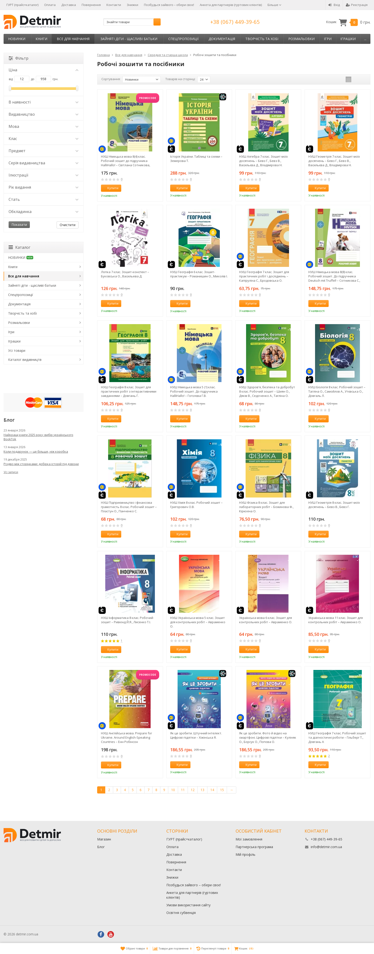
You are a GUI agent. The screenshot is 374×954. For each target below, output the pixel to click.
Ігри (328, 38)
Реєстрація (357, 5)
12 (193, 790)
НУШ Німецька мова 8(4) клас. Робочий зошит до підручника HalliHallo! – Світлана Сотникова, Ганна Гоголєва (125, 160)
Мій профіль (245, 854)
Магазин (104, 839)
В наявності (44, 102)
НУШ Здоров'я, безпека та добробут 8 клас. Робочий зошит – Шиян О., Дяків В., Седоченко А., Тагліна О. (267, 391)
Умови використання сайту (188, 905)
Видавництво (44, 114)
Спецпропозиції (183, 38)
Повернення (91, 5)
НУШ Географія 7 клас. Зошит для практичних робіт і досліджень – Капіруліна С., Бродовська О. (264, 276)
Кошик (348, 22)
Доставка (68, 5)
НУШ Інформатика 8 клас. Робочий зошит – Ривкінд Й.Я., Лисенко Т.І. (127, 620)
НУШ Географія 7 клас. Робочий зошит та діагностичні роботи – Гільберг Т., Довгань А (337, 737)
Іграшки (348, 38)
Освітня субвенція (181, 912)
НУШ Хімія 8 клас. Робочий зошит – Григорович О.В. (196, 504)
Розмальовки (301, 38)
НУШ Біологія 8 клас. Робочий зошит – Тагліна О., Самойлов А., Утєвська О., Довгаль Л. (336, 391)
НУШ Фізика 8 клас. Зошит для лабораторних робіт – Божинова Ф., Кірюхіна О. (266, 506)
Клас (44, 138)
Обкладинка (44, 211)
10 (173, 790)
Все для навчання (73, 38)
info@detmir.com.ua (326, 847)
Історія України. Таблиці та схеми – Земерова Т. (196, 158)
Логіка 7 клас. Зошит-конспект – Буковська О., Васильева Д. (125, 274)
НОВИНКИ (16, 38)
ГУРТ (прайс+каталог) (22, 5)
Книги (41, 38)
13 (202, 790)
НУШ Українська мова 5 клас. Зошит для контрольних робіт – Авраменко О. (197, 622)
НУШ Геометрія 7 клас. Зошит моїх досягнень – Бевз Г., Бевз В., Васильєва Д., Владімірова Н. (334, 160)
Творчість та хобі (261, 38)
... (365, 38)
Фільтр (18, 58)
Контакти (113, 5)
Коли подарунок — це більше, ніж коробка (36, 451)
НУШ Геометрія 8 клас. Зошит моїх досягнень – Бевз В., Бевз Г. (334, 504)
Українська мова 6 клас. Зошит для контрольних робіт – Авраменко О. (265, 620)
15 (222, 790)
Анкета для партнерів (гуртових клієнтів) (231, 5)
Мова (44, 126)
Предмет (44, 150)
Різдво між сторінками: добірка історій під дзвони (41, 464)
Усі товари (16, 350)
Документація (222, 38)
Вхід (334, 5)
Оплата (50, 5)
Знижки (132, 5)
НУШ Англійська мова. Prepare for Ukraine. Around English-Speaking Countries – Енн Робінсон (126, 737)
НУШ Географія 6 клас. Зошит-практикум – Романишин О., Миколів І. (199, 274)
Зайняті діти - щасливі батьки (128, 38)
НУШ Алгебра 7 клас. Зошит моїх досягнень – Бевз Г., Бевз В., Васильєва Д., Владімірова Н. (263, 160)
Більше (274, 5)
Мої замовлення (249, 839)
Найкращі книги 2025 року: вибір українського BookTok (38, 437)
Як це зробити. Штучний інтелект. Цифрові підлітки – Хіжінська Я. (196, 735)
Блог (101, 847)
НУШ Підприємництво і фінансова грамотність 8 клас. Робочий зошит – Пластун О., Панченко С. (129, 506)
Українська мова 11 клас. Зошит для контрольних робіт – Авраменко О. (335, 620)
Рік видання (44, 187)
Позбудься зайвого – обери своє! (169, 5)
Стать (44, 199)
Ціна (44, 69)
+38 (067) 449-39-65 (235, 21)
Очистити (67, 225)
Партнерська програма (254, 847)
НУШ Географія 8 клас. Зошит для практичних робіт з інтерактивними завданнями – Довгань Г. (128, 391)
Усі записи (11, 472)
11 (183, 790)
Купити (110, 188)
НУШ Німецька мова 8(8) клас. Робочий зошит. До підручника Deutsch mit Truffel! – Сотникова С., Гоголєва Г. (334, 276)
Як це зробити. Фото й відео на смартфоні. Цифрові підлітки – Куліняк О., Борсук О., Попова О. (267, 737)
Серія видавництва (44, 163)
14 (212, 790)
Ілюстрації (44, 175)
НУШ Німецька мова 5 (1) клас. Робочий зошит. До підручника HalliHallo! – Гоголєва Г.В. (194, 391)
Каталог (19, 247)
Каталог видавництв (25, 359)
